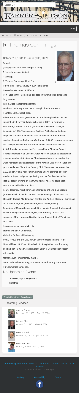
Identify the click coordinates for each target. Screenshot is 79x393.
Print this (13, 283)
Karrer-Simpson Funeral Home (19, 363)
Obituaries (17, 35)
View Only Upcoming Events (23, 278)
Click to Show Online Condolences (18, 297)
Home (5, 35)
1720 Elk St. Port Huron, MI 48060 (52, 363)
